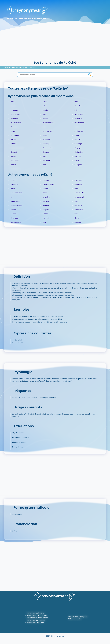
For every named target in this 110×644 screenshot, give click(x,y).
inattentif (46, 160)
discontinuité (80, 209)
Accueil (7, 67)
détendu (46, 152)
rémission (14, 127)
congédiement (16, 205)
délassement (16, 222)
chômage (14, 218)
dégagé (78, 148)
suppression (15, 201)
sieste (77, 218)
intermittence (16, 123)
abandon (46, 197)
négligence (79, 131)
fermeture (78, 118)
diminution (79, 152)
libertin (13, 165)
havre (13, 131)
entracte (14, 214)
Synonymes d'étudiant (35, 622)
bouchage (46, 144)
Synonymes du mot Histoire (37, 618)
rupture (45, 214)
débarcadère (48, 148)
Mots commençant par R (19, 67)
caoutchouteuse (17, 148)
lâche (45, 193)
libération (14, 184)
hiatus (77, 214)
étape (77, 135)
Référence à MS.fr (75, 619)
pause (45, 102)
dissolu (13, 156)
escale (45, 110)
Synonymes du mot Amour (37, 615)
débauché (78, 184)
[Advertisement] (55, 45)
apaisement (79, 197)
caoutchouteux (16, 193)
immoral (78, 156)
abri (44, 127)
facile (13, 189)
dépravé (14, 152)
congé (45, 135)
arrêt (12, 102)
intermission (47, 131)
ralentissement (48, 123)
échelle (45, 118)
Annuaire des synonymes (77, 616)
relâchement (80, 123)
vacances (14, 118)
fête (76, 201)
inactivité (78, 205)
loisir (44, 222)
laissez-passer (48, 184)
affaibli (13, 139)
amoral (77, 139)
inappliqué (15, 160)
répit (76, 102)
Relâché (32, 67)
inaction (78, 222)
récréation (15, 135)
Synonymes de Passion (35, 613)
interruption (15, 114)
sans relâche (79, 193)
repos (13, 106)
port (44, 114)
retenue (46, 180)
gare (44, 156)
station (13, 209)
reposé (13, 180)
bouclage (78, 144)
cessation (14, 110)
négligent (78, 165)
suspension (79, 114)
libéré (77, 160)
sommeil (46, 218)
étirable (14, 144)
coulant (45, 189)
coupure (46, 209)
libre (44, 165)
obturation (15, 169)
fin (11, 197)
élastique (46, 139)
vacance (46, 205)
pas (44, 169)
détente (78, 106)
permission (47, 201)
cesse (77, 127)
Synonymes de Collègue (36, 620)
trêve (45, 106)
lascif (77, 189)
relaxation (78, 180)
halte (77, 110)
